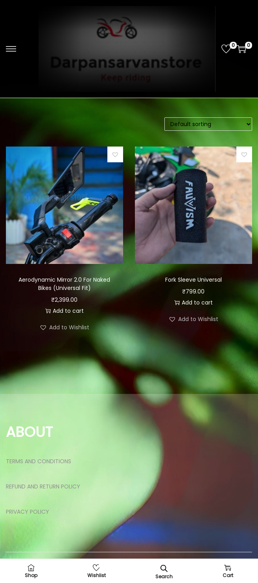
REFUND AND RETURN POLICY (43, 486)
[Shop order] (208, 124)
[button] (115, 154)
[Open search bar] (164, 568)
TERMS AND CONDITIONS (38, 461)
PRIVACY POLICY (27, 512)
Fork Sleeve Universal (193, 280)
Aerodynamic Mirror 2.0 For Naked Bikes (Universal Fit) (64, 284)
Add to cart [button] (64, 311)
